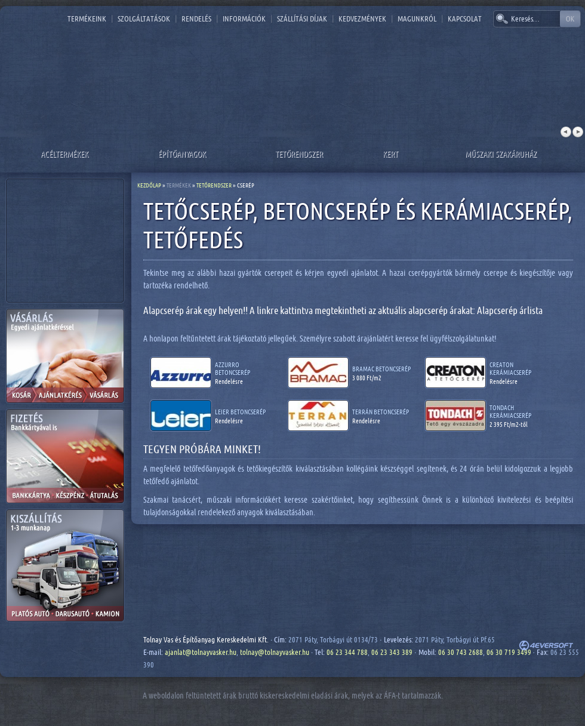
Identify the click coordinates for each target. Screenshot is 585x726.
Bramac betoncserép (381, 369)
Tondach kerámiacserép (510, 411)
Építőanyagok (182, 154)
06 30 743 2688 (460, 652)
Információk (244, 18)
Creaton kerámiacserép (510, 368)
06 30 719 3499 (509, 652)
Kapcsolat (465, 18)
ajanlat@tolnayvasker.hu (200, 652)
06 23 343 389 (391, 652)
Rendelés (196, 18)
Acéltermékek (64, 154)
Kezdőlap (149, 185)
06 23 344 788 (347, 652)
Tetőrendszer (299, 154)
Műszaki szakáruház (501, 154)
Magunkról (417, 18)
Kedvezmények (362, 18)
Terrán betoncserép (380, 412)
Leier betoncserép (240, 412)
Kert (390, 154)
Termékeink (86, 18)
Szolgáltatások (144, 18)
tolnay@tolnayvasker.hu (274, 652)
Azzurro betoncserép (232, 368)
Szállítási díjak (302, 18)
